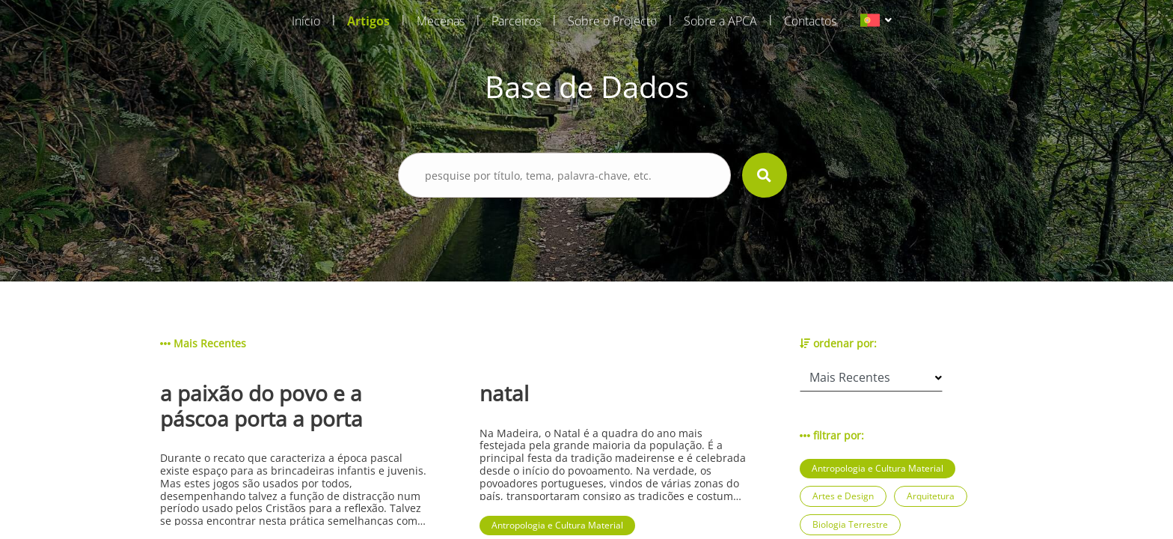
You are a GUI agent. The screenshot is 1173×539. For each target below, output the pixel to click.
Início (306, 21)
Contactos (810, 21)
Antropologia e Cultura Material (877, 468)
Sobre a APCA (720, 21)
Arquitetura (931, 496)
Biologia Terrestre (850, 524)
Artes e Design (843, 496)
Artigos (368, 21)
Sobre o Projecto (612, 21)
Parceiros (516, 21)
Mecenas (441, 21)
